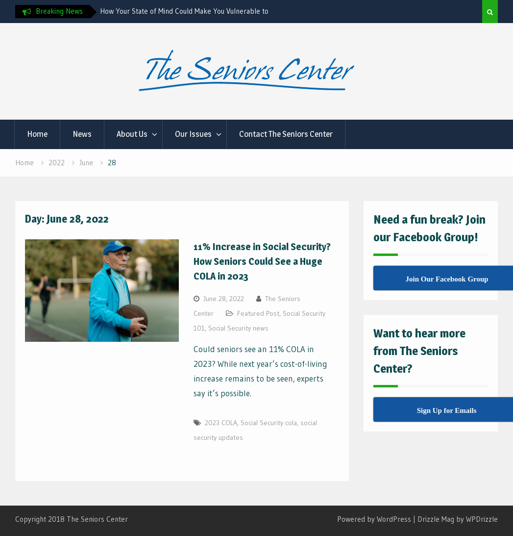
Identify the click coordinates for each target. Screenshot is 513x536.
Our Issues (193, 134)
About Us (132, 134)
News (82, 134)
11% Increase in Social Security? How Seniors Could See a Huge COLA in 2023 (262, 261)
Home (37, 134)
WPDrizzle (482, 519)
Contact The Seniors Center (286, 134)
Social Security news (238, 328)
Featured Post (258, 313)
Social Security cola (269, 422)
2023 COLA (221, 422)
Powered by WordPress (374, 519)
